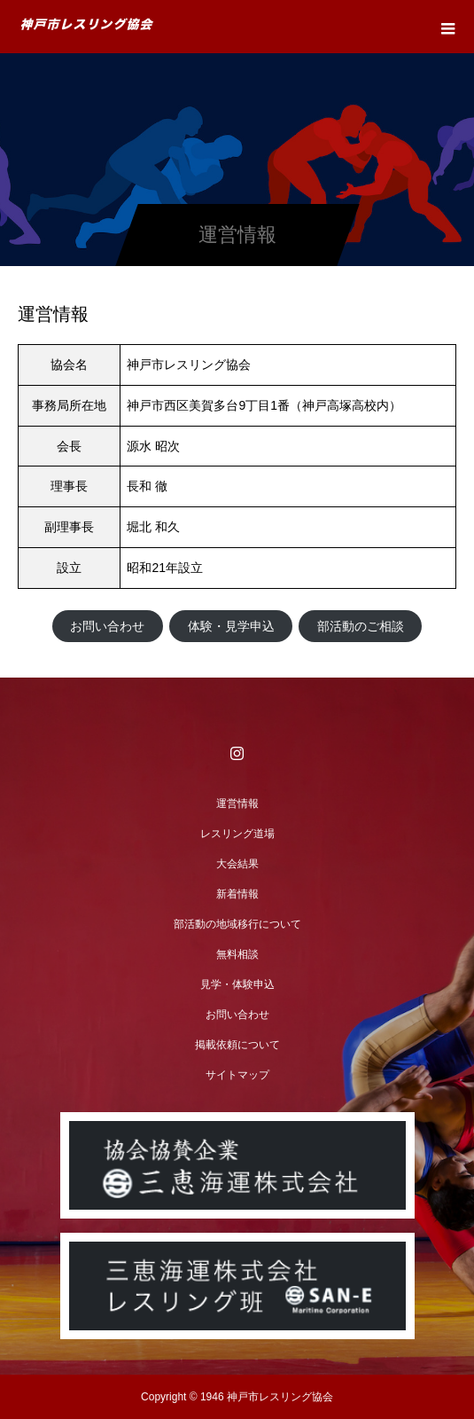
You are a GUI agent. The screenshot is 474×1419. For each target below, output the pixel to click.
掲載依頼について (237, 1045)
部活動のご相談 (360, 626)
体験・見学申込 (231, 626)
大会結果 (237, 864)
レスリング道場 (237, 833)
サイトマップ (237, 1075)
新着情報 (237, 894)
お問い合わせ (107, 626)
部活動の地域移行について (237, 924)
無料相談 (237, 954)
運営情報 (237, 803)
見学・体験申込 (237, 984)
